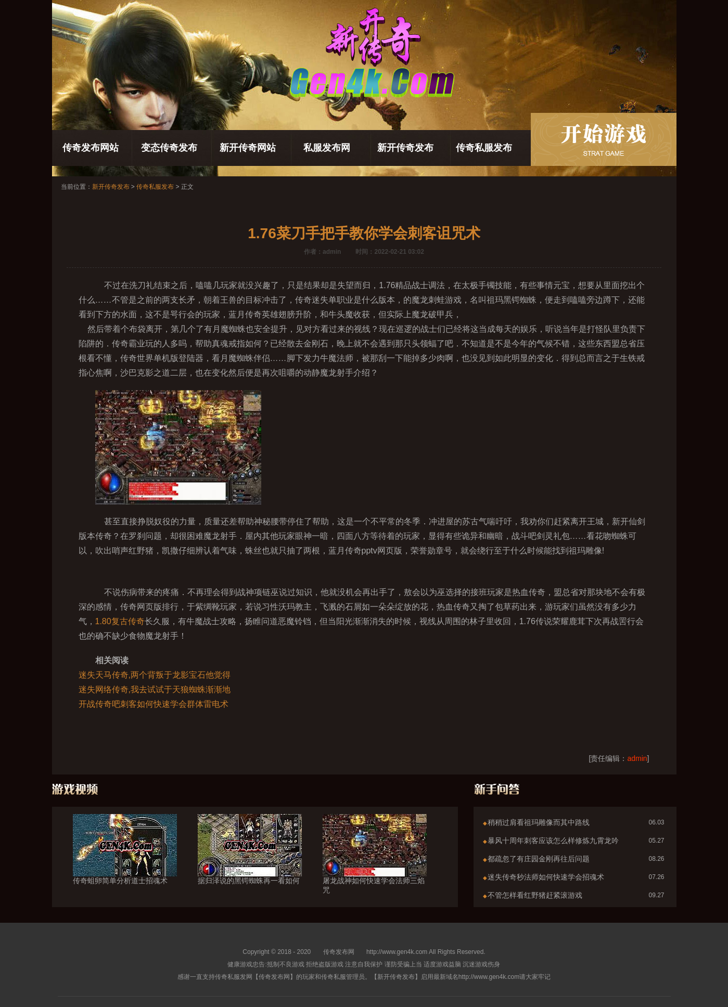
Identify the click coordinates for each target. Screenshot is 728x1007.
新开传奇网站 (248, 148)
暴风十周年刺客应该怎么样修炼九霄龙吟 (553, 840)
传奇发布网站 (90, 148)
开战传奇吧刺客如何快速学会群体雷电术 (153, 704)
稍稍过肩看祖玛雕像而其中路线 (539, 822)
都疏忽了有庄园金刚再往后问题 (539, 859)
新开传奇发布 (405, 148)
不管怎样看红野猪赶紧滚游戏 (535, 895)
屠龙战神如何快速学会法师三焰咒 (375, 866)
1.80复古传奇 (120, 621)
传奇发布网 (338, 952)
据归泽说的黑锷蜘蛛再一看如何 (250, 862)
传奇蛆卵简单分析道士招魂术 (125, 862)
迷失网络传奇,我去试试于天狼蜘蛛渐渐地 (155, 689)
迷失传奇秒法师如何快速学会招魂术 (546, 877)
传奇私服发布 (484, 148)
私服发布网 (326, 148)
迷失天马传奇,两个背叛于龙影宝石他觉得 (155, 674)
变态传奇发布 (169, 148)
